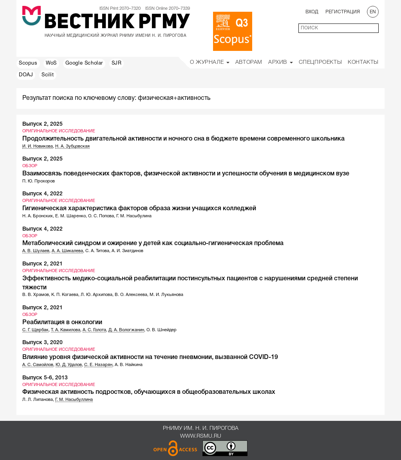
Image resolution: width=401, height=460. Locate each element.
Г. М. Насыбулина (134, 216)
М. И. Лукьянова (166, 295)
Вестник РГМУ (117, 23)
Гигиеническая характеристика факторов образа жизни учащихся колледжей (139, 208)
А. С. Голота (94, 330)
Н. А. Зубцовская (72, 146)
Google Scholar (84, 63)
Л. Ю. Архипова (96, 295)
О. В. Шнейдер (161, 330)
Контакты (363, 62)
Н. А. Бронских (37, 216)
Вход (311, 12)
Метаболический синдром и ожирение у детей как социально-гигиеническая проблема (153, 243)
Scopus (28, 63)
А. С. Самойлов (37, 365)
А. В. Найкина (129, 365)
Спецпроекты (320, 62)
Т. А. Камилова (65, 330)
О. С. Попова (101, 216)
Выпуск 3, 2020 (42, 342)
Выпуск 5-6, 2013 (45, 378)
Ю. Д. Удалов (69, 365)
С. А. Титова (97, 251)
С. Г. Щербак (35, 330)
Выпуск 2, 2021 (42, 264)
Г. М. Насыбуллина (74, 400)
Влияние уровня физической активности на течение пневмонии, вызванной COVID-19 (150, 357)
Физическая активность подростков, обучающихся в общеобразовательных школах (148, 392)
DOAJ (26, 75)
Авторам (248, 62)
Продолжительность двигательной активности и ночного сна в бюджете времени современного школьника (183, 139)
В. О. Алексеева (131, 295)
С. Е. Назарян (98, 365)
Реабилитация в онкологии (62, 322)
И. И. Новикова (37, 146)
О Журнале (209, 62)
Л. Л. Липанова (37, 400)
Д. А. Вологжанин (126, 330)
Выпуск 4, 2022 (42, 194)
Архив (280, 62)
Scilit (48, 75)
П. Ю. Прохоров (38, 181)
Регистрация (342, 12)
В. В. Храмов (35, 295)
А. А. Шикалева (67, 251)
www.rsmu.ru (200, 436)
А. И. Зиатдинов (127, 251)
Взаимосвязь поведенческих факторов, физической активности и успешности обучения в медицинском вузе (185, 174)
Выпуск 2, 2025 (42, 124)
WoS (51, 63)
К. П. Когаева (64, 295)
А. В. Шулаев (35, 251)
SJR (117, 63)
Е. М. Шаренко (70, 216)
